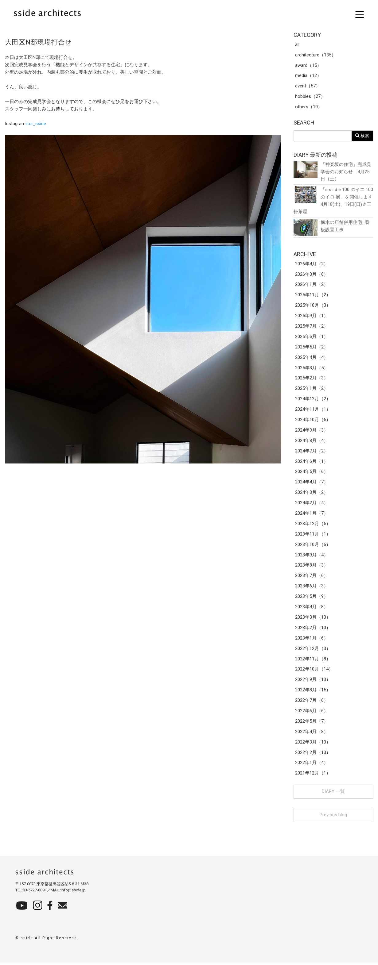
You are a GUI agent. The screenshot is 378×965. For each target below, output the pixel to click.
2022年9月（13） (313, 681)
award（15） (308, 65)
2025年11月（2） (313, 295)
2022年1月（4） (311, 765)
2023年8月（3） (311, 567)
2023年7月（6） (311, 577)
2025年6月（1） (311, 337)
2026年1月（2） (311, 285)
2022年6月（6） (311, 713)
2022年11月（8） (313, 660)
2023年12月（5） (313, 525)
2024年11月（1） (313, 410)
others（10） (308, 107)
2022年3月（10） (313, 744)
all (297, 45)
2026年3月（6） (311, 275)
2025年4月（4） (311, 358)
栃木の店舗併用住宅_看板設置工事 (331, 226)
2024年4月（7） (311, 483)
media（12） (308, 76)
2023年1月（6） (311, 640)
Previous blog (333, 817)
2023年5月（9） (311, 598)
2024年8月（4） (311, 441)
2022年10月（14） (314, 671)
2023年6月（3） (311, 587)
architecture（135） (315, 55)
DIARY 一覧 (333, 794)
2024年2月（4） (311, 504)
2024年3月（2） (311, 494)
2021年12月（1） (313, 775)
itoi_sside (36, 123)
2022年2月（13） (313, 754)
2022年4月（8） (311, 733)
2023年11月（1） (313, 535)
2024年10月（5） (313, 421)
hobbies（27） (310, 97)
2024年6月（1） (311, 462)
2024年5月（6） (311, 473)
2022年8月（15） (313, 692)
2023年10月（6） (313, 546)
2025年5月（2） (311, 348)
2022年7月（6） (311, 702)
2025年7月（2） (311, 327)
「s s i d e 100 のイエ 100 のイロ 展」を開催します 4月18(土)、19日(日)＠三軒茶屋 (333, 200)
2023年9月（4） (311, 556)
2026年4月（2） (311, 264)
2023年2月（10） (313, 629)
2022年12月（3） (313, 650)
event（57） (307, 86)
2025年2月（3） (311, 379)
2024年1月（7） (311, 514)
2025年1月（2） (311, 389)
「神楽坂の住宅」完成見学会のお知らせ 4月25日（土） (332, 171)
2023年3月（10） (313, 619)
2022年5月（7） (311, 723)
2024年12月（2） (313, 400)
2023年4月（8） (311, 608)
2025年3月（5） (311, 368)
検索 (362, 136)
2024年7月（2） (311, 452)
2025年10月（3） (313, 306)
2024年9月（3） (311, 431)
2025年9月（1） (311, 316)
